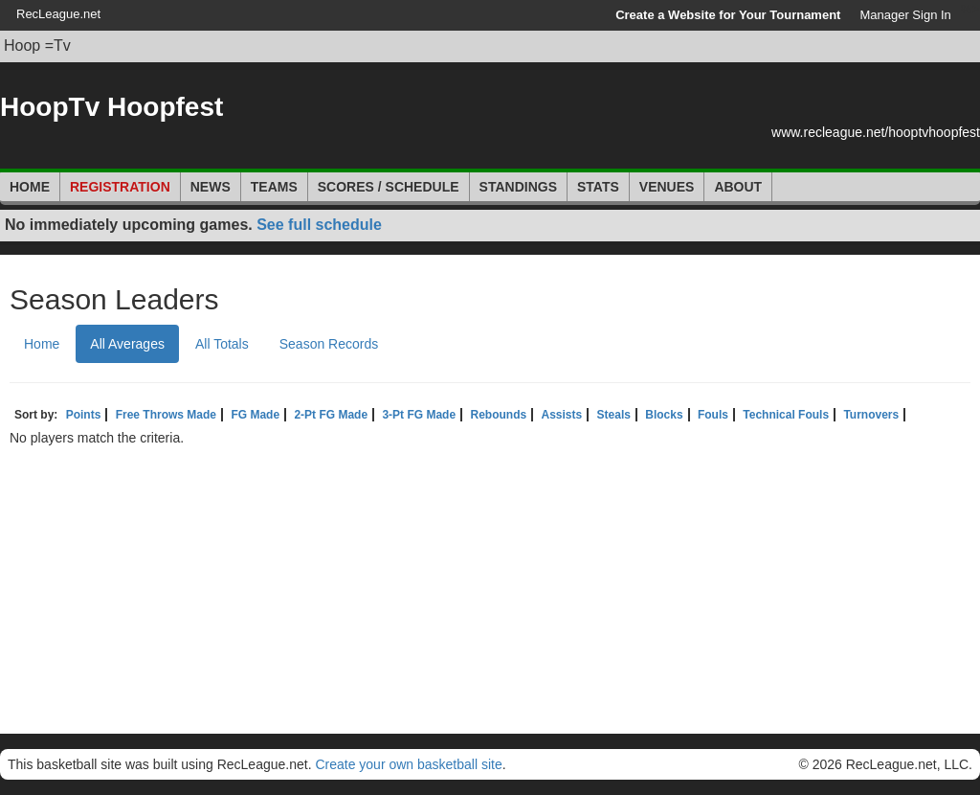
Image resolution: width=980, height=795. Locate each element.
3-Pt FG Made (419, 414)
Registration (120, 186)
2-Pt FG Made (331, 414)
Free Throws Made (166, 414)
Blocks (663, 414)
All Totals (222, 344)
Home (30, 186)
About (738, 186)
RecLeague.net (58, 14)
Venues (667, 186)
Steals (614, 414)
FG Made (255, 414)
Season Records (329, 344)
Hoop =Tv (37, 45)
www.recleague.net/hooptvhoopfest (875, 132)
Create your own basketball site (408, 764)
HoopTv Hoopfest (111, 107)
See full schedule (319, 224)
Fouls (713, 414)
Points (83, 414)
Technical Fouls (786, 414)
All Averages (127, 344)
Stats (598, 186)
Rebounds (498, 414)
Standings (518, 186)
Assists (561, 414)
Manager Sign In (904, 15)
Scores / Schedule (388, 186)
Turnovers (871, 414)
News (210, 186)
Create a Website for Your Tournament (727, 15)
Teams (274, 186)
